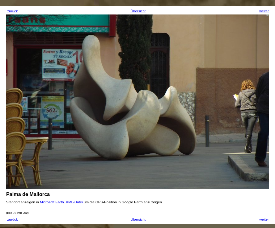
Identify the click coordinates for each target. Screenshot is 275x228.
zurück (12, 11)
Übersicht (138, 11)
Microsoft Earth (52, 202)
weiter (264, 11)
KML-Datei (74, 202)
